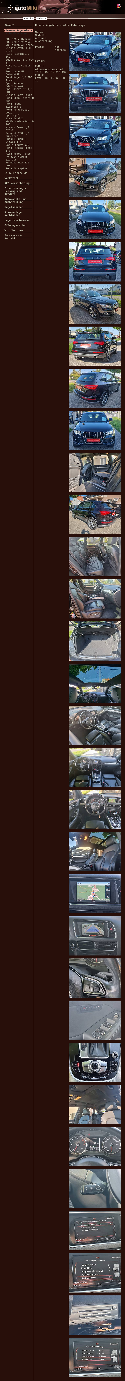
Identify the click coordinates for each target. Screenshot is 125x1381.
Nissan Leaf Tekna (19, 95)
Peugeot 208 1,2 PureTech (17, 135)
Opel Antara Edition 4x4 (14, 85)
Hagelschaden (14, 207)
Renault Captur (17, 168)
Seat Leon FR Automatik (15, 73)
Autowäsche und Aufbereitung (15, 201)
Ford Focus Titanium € (13, 105)
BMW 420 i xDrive (18, 42)
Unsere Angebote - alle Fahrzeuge (19, 32)
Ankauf (9, 25)
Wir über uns (14, 230)
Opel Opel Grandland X (14, 117)
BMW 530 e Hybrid (18, 39)
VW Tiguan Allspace (20, 45)
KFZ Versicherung (17, 183)
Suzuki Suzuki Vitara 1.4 (16, 141)
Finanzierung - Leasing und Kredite (15, 191)
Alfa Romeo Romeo (18, 154)
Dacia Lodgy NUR (17, 145)
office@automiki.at (49, 69)
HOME (6, 18)
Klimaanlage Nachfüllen (13, 214)
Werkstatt (12, 178)
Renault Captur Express (17, 158)
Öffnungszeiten (15, 225)
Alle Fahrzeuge (16, 173)
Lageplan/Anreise (17, 220)
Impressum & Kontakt (13, 237)
